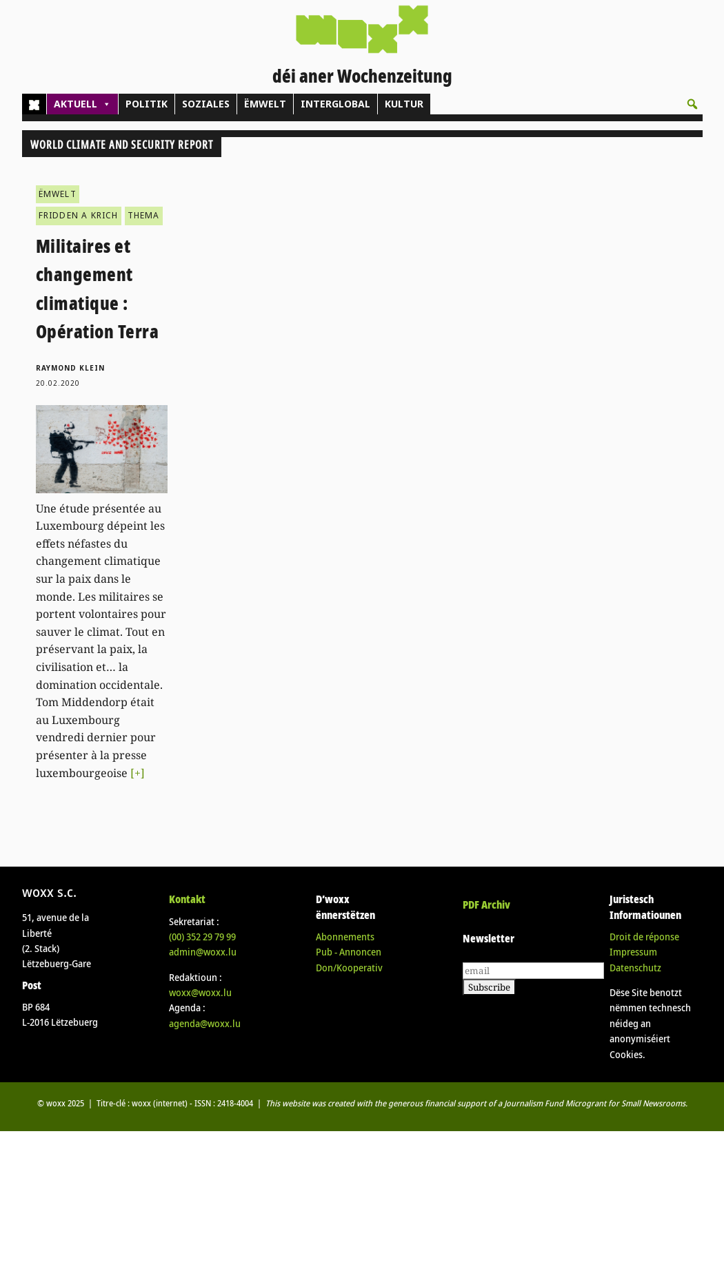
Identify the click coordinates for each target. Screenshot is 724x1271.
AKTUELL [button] (82, 104)
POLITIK (146, 103)
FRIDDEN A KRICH (79, 215)
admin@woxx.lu (203, 951)
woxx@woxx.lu (200, 992)
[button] (692, 104)
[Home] (34, 104)
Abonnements (345, 936)
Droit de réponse (644, 936)
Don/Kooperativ (349, 967)
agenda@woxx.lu (205, 1023)
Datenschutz (635, 967)
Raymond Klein (70, 368)
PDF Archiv (486, 904)
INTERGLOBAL (335, 103)
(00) (202, 936)
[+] (137, 773)
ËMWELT (265, 103)
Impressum (633, 951)
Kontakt (187, 899)
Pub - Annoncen (348, 951)
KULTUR (404, 103)
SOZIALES (206, 103)
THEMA (144, 215)
